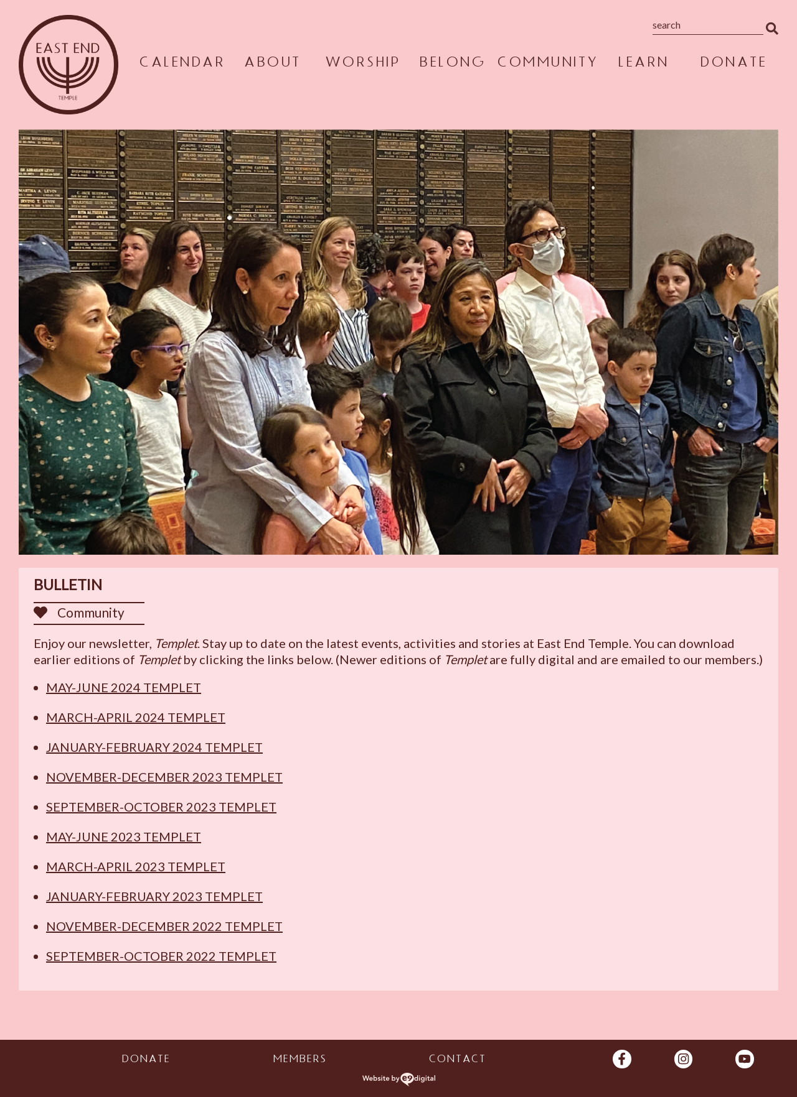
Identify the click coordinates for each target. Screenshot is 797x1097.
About (272, 64)
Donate (733, 64)
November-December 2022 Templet (164, 926)
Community (547, 64)
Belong (452, 64)
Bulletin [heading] (68, 584)
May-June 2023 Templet (123, 836)
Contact (457, 1060)
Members (299, 1060)
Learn (643, 64)
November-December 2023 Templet (164, 776)
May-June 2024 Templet (123, 687)
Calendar (182, 64)
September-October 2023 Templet (161, 806)
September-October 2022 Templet (161, 955)
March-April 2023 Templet (135, 866)
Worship (362, 64)
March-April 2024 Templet (135, 717)
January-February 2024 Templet (154, 746)
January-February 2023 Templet (154, 896)
